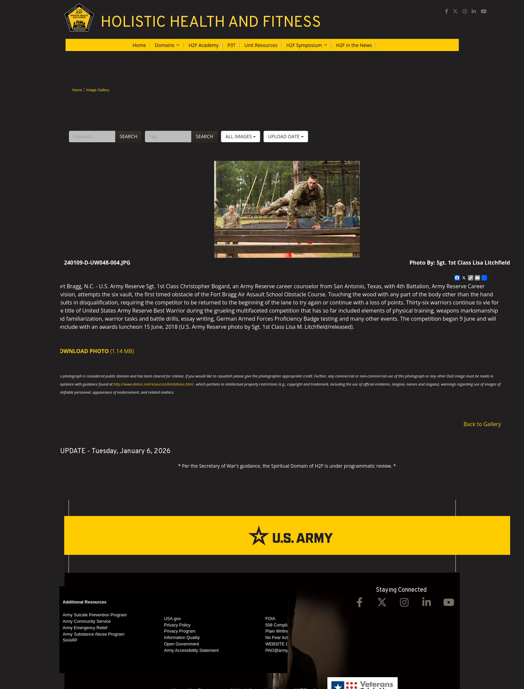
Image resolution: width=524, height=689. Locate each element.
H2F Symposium (306, 45)
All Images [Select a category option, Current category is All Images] (240, 136)
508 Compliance (281, 625)
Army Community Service (87, 621)
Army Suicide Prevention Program (95, 615)
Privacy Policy (177, 625)
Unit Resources (260, 45)
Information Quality (182, 637)
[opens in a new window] (455, 11)
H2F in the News (354, 45)
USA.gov (172, 618)
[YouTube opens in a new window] (483, 11)
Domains (167, 45)
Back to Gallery (482, 424)
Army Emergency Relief (85, 627)
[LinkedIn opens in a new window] (474, 11)
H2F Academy (204, 45)
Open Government (181, 644)
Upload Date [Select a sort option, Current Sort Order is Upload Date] (286, 136)
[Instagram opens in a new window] (465, 11)
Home (139, 45)
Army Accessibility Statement (191, 650)
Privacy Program (180, 631)
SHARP (70, 640)
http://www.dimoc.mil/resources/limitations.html (153, 384)
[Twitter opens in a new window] (381, 604)
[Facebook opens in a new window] (446, 11)
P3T (231, 45)
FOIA (270, 618)
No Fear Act (277, 637)
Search (128, 136)
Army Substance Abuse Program (94, 634)
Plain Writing (277, 631)
